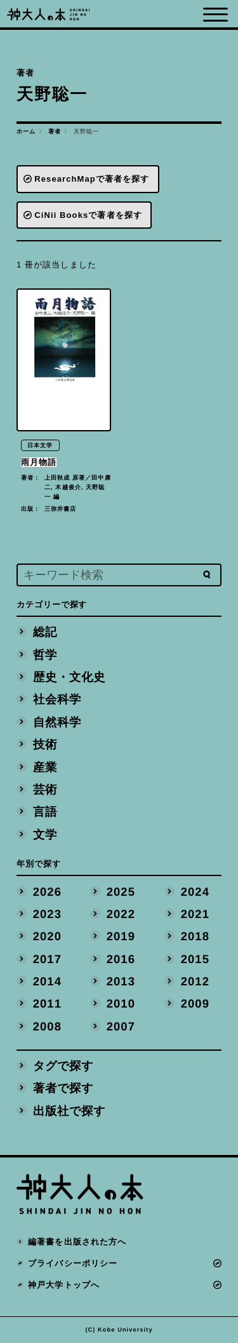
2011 (47, 1003)
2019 (121, 936)
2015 (194, 958)
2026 (47, 891)
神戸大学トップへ (64, 1285)
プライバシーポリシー (72, 1263)
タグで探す (63, 1065)
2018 (194, 936)
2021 (194, 914)
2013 (121, 981)
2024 (194, 891)
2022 (121, 914)
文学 (45, 833)
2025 (121, 891)
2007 (121, 1025)
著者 (54, 131)
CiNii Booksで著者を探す (88, 215)
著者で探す (63, 1088)
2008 (47, 1025)
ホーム (26, 131)
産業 (45, 766)
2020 (47, 936)
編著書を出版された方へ (77, 1241)
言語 (45, 811)
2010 (121, 1003)
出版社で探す (69, 1110)
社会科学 (57, 699)
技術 (45, 744)
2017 (47, 958)
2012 (194, 981)
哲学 (45, 654)
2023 (47, 914)
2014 (47, 981)
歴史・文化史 (69, 677)
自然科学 (57, 721)
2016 (121, 958)
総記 (45, 631)
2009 (194, 1003)
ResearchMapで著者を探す (91, 179)
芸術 (45, 789)
